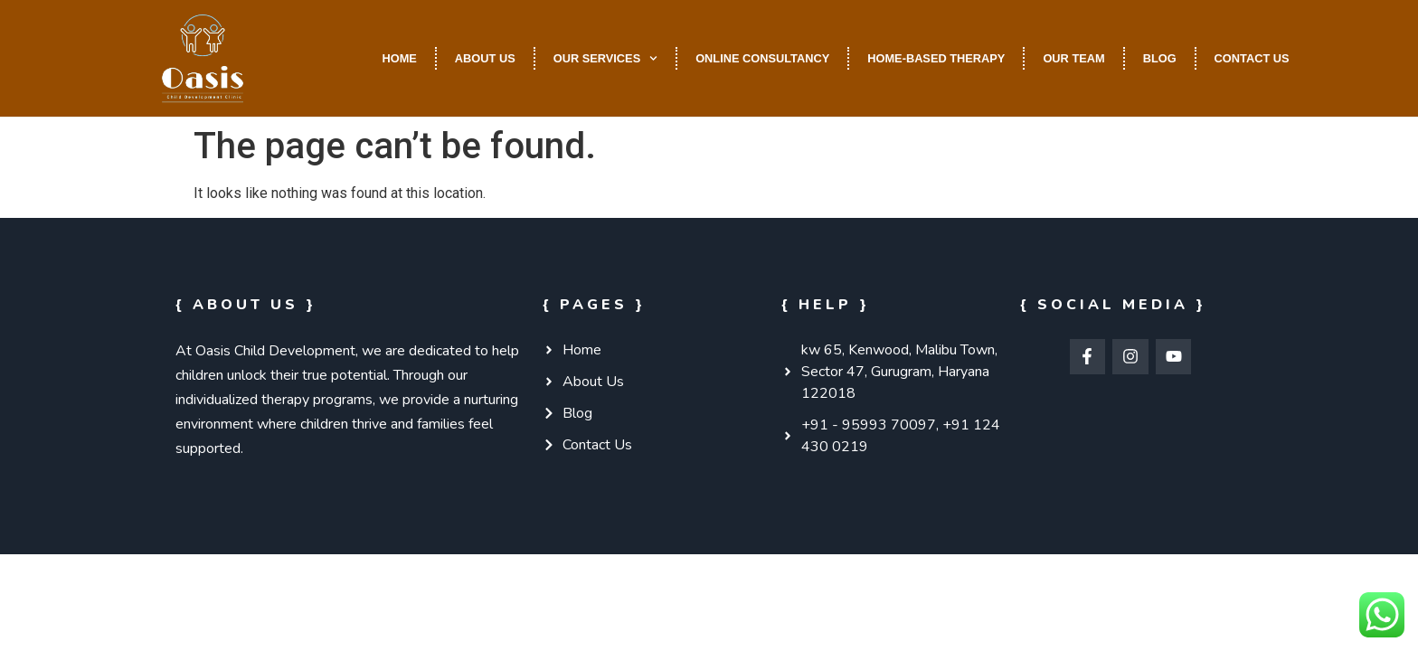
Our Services (605, 58)
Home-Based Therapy (936, 58)
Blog (1160, 58)
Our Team (1073, 58)
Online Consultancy (762, 58)
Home (399, 58)
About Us (485, 58)
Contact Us (1252, 58)
